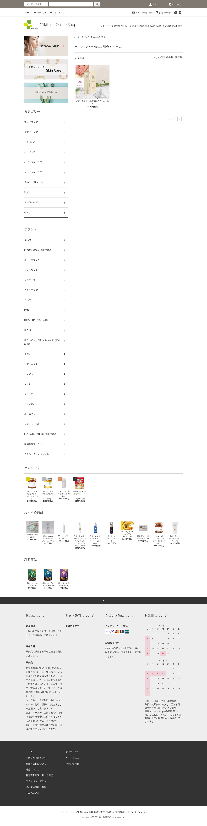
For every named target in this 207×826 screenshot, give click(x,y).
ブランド (54, 12)
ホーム (28, 12)
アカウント (156, 4)
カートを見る (72, 758)
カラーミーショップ (69, 812)
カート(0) (174, 4)
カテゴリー (40, 12)
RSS (28, 793)
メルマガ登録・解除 (142, 12)
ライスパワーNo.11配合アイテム (93, 37)
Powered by (103, 817)
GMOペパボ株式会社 (116, 812)
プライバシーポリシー (37, 781)
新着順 (178, 57)
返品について (32, 769)
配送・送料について (36, 763)
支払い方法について (36, 758)
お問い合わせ (163, 12)
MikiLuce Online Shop (58, 24)
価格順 (169, 57)
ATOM (35, 793)
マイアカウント (73, 752)
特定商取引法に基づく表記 (39, 775)
